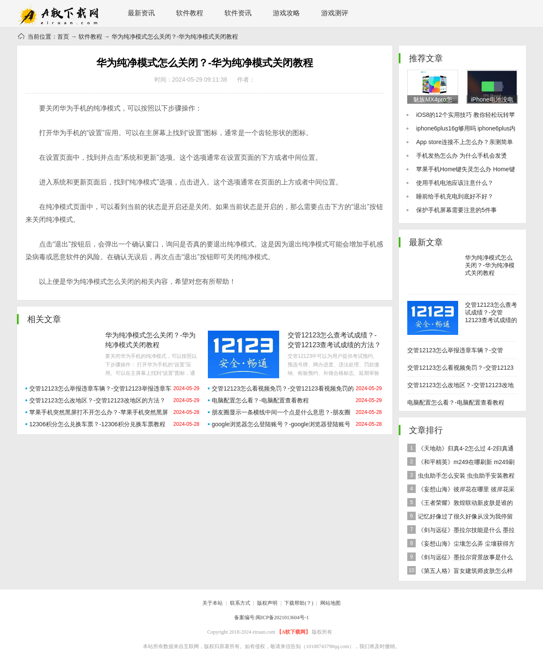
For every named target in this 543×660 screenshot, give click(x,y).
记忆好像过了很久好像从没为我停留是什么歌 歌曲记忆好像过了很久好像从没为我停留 (461, 517)
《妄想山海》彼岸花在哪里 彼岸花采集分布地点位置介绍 (461, 490)
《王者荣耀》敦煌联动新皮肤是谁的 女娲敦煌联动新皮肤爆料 (460, 504)
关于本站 (212, 603)
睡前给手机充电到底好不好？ (454, 196)
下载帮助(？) (298, 603)
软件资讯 (238, 13)
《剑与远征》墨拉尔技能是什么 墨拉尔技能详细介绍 (461, 531)
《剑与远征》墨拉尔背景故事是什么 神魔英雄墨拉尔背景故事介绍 (460, 558)
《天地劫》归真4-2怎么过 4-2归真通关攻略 (460, 449)
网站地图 (330, 603)
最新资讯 (141, 13)
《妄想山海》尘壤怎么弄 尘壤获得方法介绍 (461, 544)
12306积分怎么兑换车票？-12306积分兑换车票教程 (97, 424)
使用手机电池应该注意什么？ (454, 182)
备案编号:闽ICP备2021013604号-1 (271, 617)
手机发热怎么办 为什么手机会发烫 (461, 155)
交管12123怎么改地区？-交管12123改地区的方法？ (97, 400)
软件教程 (189, 13)
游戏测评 (334, 13)
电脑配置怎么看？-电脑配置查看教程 (260, 400)
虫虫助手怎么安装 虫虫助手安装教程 (461, 475)
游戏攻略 (286, 13)
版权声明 (267, 603)
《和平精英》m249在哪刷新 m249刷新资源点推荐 (461, 463)
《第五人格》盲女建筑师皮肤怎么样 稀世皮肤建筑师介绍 (460, 572)
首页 (63, 36)
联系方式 (240, 603)
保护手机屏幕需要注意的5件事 (456, 210)
